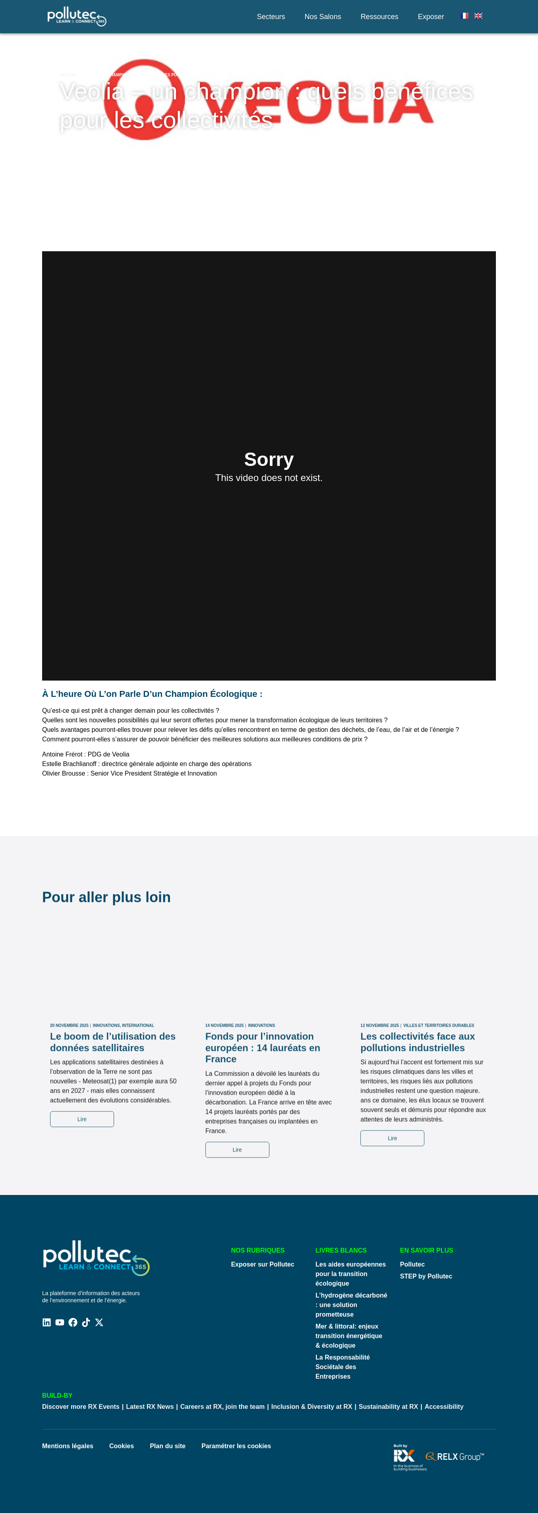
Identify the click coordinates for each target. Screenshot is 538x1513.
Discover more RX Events (81, 1406)
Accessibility (444, 1406)
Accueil (68, 75)
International (138, 1148)
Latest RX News (150, 1406)
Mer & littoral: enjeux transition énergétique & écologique (348, 1336)
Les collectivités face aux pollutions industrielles (417, 1165)
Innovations (106, 1148)
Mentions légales (67, 1446)
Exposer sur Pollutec (262, 1264)
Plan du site (168, 1446)
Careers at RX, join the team (222, 1406)
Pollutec (412, 1264)
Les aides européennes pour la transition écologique (350, 1274)
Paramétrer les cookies (236, 1446)
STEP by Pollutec (426, 1276)
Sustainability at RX (388, 1406)
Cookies (121, 1446)
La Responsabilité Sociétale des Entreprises (342, 1367)
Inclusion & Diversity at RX (311, 1406)
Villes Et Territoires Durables (438, 1148)
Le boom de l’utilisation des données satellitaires (113, 1165)
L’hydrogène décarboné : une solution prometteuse (351, 1305)
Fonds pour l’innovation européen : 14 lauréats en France (262, 1171)
